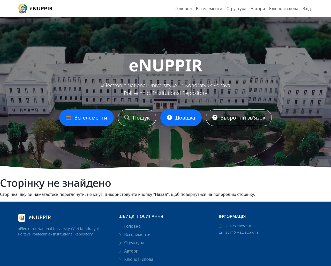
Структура (236, 8)
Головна (183, 8)
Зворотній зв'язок (238, 118)
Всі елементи (209, 8)
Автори (258, 8)
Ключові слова (283, 8)
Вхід (307, 8)
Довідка (181, 118)
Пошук (137, 118)
